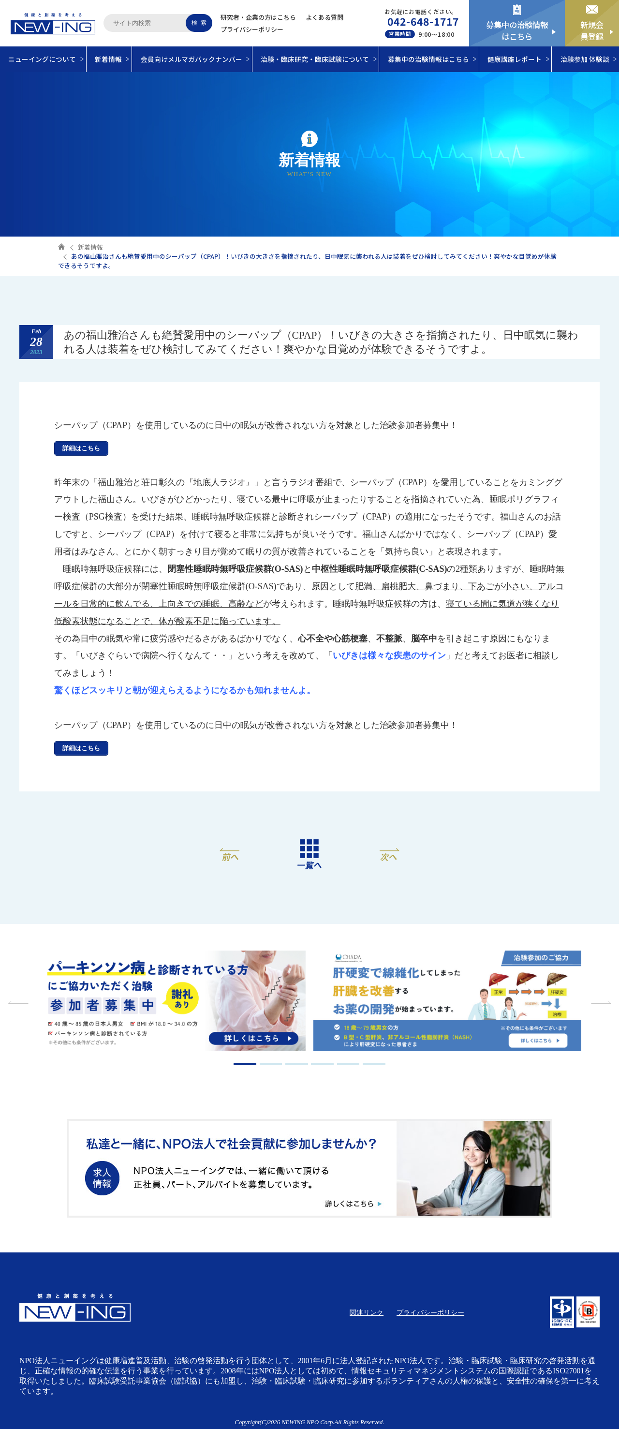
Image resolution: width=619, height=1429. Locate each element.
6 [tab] (374, 1064)
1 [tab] (245, 1064)
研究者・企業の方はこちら (258, 17)
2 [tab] (271, 1064)
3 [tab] (296, 1064)
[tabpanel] (172, 1002)
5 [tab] (348, 1064)
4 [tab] (322, 1064)
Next (599, 1002)
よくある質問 (324, 17)
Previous (19, 1002)
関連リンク (366, 1312)
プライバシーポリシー (252, 29)
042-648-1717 (423, 21)
